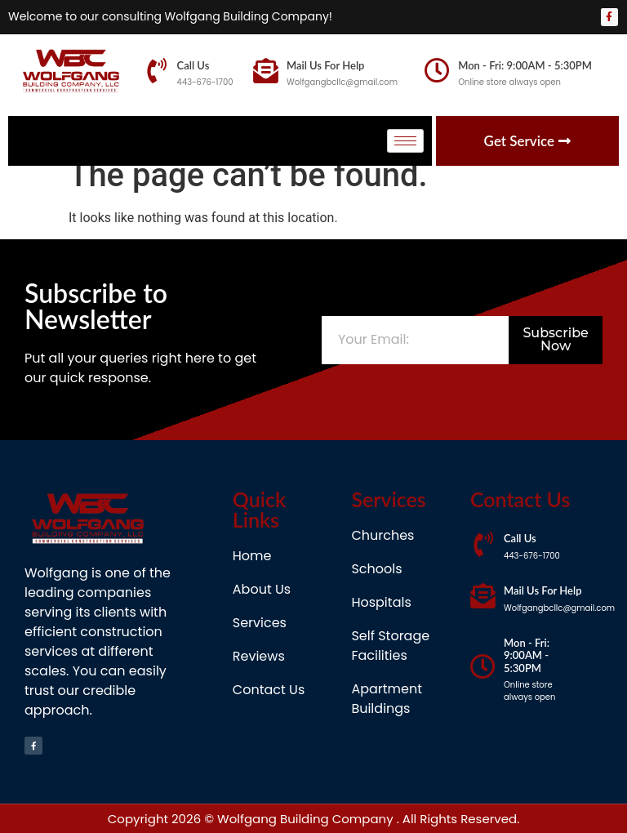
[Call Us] (156, 70)
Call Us (193, 65)
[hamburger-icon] (405, 141)
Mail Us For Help (326, 65)
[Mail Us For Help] (265, 70)
